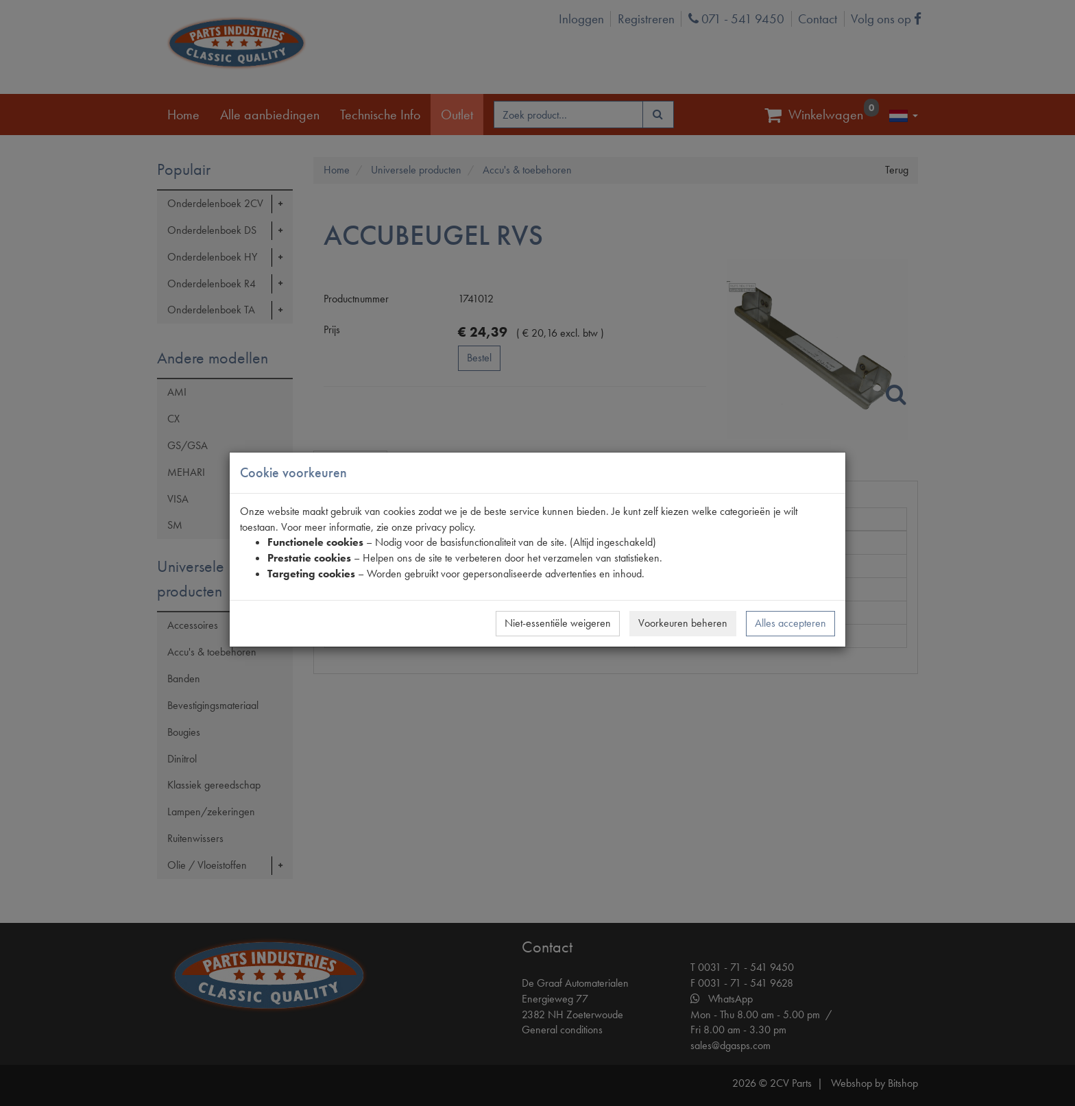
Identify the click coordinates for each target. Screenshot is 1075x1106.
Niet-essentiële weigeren (558, 623)
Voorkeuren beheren (682, 623)
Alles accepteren (790, 623)
